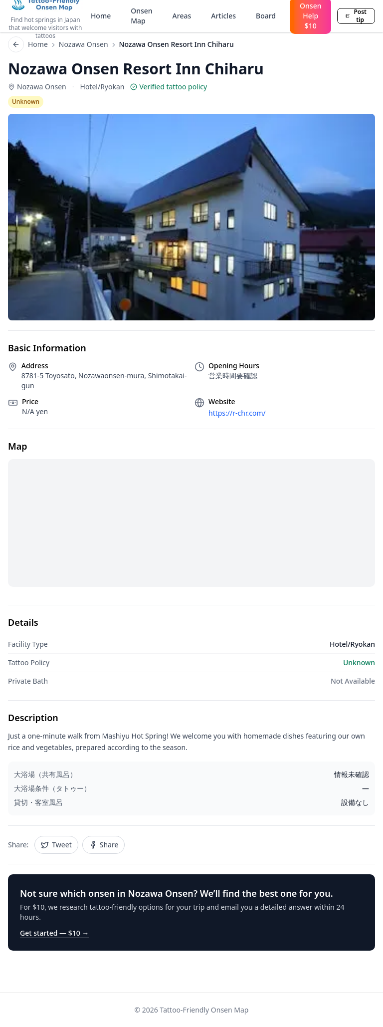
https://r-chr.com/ (237, 413)
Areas (182, 15)
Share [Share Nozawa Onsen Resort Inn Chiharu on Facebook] (104, 844)
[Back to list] (16, 44)
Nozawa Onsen (83, 44)
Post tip (356, 16)
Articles (223, 15)
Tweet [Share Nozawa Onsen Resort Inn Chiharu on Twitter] (56, 844)
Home (101, 15)
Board (266, 15)
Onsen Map (141, 15)
